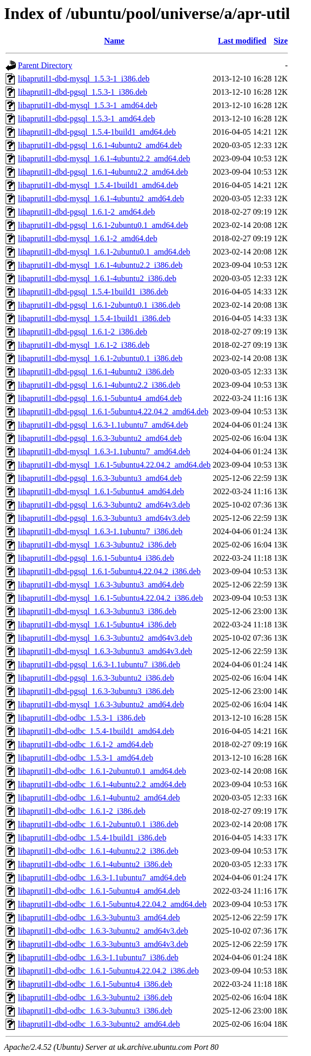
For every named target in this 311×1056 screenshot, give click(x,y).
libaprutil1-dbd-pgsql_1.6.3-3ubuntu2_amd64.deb (100, 438)
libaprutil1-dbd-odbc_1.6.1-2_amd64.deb (85, 744)
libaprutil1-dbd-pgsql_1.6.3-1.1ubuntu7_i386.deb (99, 664)
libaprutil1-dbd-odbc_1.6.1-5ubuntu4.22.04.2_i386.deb (108, 970)
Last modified (242, 40)
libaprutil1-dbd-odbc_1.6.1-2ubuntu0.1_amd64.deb (102, 771)
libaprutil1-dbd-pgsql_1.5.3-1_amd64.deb (86, 118)
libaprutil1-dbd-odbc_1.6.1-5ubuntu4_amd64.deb (99, 890)
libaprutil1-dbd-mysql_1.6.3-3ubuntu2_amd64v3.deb (105, 637)
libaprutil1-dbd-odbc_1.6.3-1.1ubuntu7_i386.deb (98, 957)
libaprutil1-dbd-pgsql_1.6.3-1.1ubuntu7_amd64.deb (103, 424)
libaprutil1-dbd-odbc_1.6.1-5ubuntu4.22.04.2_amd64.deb (112, 904)
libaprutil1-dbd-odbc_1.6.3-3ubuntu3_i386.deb (95, 1010)
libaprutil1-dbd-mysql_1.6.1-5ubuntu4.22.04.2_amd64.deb (114, 464)
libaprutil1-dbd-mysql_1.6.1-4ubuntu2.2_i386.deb (100, 265)
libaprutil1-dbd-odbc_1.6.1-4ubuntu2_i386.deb (95, 864)
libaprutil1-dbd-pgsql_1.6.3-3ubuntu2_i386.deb (96, 677)
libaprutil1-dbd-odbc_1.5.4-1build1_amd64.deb (96, 731)
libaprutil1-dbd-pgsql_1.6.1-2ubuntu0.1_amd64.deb (103, 225)
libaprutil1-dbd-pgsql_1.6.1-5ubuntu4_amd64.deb (100, 398)
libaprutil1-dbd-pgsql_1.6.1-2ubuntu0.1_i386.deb (99, 305)
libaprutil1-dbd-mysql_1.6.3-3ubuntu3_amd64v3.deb (105, 651)
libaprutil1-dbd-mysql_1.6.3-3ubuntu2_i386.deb (97, 544)
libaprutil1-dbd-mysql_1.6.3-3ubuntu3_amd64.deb (101, 584)
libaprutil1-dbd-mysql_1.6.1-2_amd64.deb (87, 238)
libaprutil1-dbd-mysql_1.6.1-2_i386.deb (83, 345)
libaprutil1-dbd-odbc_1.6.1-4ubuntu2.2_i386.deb (98, 851)
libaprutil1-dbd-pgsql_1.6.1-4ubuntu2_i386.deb (96, 371)
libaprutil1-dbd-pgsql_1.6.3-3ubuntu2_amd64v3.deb (104, 504)
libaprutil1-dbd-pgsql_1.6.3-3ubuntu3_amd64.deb (100, 478)
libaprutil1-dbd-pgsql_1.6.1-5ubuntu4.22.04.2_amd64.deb (113, 411)
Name (114, 40)
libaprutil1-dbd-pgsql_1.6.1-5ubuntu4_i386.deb (96, 558)
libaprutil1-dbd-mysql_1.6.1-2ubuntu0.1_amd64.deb (104, 251)
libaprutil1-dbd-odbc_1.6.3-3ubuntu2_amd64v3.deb (103, 930)
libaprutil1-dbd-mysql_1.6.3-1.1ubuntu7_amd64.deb (104, 451)
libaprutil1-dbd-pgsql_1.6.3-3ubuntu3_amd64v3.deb (104, 518)
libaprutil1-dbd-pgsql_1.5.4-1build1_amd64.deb (97, 132)
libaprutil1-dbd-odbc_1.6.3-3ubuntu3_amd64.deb (99, 917)
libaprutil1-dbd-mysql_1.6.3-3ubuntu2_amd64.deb (101, 704)
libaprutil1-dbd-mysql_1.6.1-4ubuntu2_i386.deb (97, 278)
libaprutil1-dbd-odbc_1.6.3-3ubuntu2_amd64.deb (99, 1024)
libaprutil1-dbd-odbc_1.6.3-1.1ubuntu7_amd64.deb (102, 877)
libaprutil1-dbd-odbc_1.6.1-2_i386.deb (81, 811)
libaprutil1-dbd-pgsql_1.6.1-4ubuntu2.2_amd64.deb (103, 171)
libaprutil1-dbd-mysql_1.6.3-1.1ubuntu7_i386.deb (100, 531)
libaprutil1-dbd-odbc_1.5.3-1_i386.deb (81, 717)
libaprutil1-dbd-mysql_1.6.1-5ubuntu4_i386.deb (97, 624)
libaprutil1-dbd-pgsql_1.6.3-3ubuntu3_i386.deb (96, 691)
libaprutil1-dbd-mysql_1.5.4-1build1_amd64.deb (98, 185)
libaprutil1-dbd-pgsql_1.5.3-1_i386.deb (82, 92)
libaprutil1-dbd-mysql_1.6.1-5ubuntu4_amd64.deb (101, 491)
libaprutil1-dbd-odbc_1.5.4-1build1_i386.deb (92, 837)
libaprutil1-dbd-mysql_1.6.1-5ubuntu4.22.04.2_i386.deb (110, 598)
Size (281, 40)
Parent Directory (45, 65)
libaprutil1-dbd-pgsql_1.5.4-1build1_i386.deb (93, 291)
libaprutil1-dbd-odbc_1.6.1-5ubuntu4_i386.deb (95, 984)
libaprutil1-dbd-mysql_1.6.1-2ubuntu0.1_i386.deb (100, 358)
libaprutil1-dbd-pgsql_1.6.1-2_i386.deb (82, 331)
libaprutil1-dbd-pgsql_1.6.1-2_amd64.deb (86, 211)
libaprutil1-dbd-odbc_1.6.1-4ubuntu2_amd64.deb (99, 797)
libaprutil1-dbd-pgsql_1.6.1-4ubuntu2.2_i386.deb (99, 385)
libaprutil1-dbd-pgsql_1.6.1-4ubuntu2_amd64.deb (100, 145)
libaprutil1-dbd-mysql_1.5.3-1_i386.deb (83, 78)
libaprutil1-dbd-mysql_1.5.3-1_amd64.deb (87, 105)
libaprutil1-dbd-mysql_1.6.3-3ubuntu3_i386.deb (97, 611)
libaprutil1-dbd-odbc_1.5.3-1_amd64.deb (85, 757)
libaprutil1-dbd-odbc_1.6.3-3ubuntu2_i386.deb (95, 997)
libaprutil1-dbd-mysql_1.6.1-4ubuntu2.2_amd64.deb (104, 158)
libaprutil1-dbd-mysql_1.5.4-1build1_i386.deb (94, 318)
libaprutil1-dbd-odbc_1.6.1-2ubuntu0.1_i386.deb (98, 824)
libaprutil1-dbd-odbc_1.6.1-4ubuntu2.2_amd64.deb (102, 784)
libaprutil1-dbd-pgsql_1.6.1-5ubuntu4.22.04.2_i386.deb (109, 571)
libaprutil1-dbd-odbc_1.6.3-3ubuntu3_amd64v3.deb (103, 944)
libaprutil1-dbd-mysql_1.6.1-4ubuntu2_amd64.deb (101, 198)
